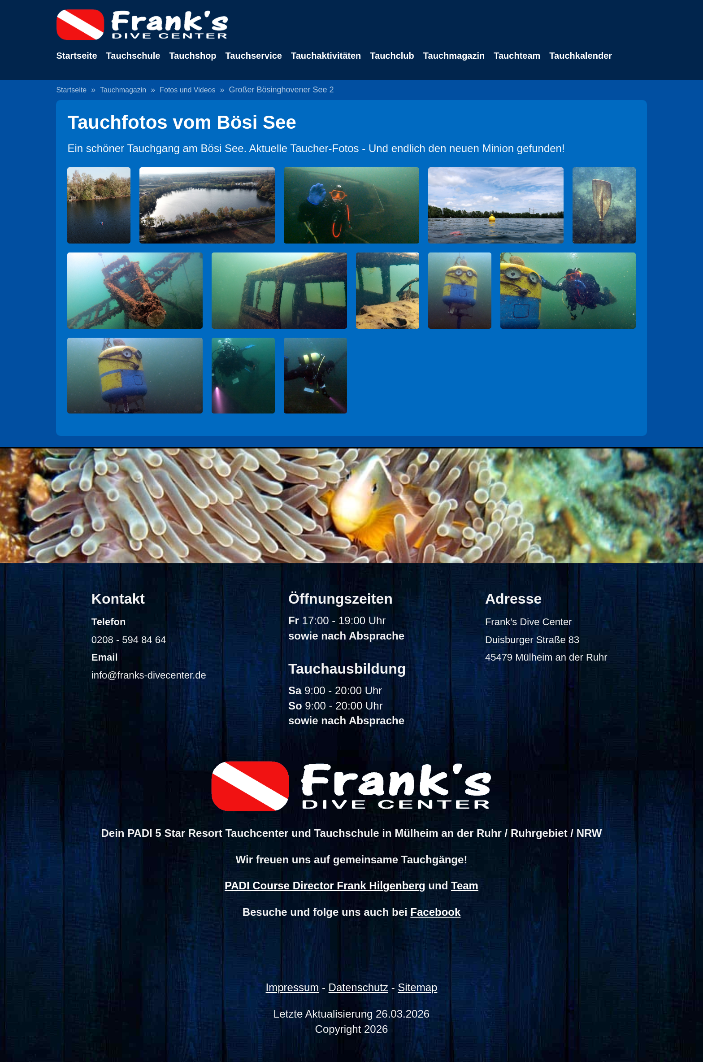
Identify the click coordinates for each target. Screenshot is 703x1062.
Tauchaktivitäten (326, 56)
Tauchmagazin (454, 56)
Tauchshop (192, 56)
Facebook (435, 912)
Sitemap (417, 987)
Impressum (292, 987)
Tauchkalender (580, 56)
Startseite (76, 56)
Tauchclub (392, 56)
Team (464, 885)
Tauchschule (133, 56)
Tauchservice (254, 56)
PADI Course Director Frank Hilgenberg (325, 885)
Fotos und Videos (187, 90)
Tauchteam (517, 56)
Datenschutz (358, 987)
